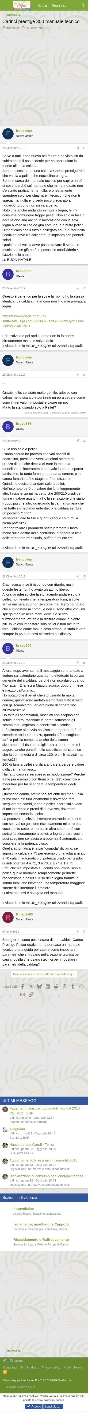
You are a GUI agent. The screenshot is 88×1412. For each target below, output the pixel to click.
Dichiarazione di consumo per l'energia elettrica (46, 1176)
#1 (84, 148)
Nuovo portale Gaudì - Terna (31, 1144)
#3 (84, 374)
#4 (84, 441)
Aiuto (67, 1367)
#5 (84, 576)
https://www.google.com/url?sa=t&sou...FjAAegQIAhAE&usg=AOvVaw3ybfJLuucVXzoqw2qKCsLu (43, 321)
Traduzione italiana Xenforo (19, 1386)
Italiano (17, 1361)
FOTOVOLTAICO (21, 1153)
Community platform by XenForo (38, 1380)
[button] (4, 1361)
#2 (84, 288)
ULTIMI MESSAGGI (20, 1100)
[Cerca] (82, 5)
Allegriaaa (17, 1129)
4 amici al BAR (19, 1137)
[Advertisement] (44, 76)
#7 (84, 931)
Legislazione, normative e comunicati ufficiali (39, 1169)
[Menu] (6, 5)
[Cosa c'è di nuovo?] (73, 5)
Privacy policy (51, 1367)
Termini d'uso (29, 1367)
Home (78, 1367)
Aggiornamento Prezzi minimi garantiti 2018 (43, 1160)
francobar (12, 28)
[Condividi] (78, 148)
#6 (84, 662)
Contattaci (10, 1367)
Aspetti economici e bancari (28, 1122)
